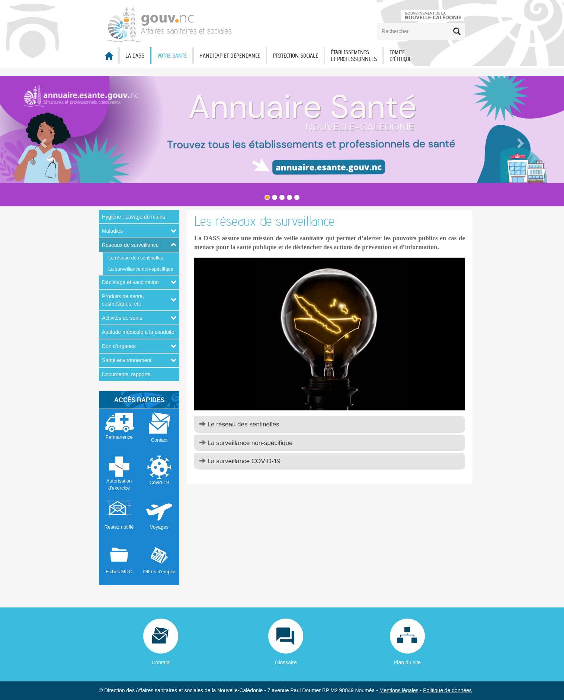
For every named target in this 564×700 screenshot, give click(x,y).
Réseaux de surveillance (130, 245)
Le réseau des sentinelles (135, 258)
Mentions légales (399, 690)
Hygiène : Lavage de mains (133, 217)
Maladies (112, 231)
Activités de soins (122, 318)
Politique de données (447, 690)
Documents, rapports (126, 374)
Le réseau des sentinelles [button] (239, 424)
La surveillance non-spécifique (140, 269)
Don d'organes (119, 346)
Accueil (108, 56)
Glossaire (286, 662)
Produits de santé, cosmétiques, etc (123, 300)
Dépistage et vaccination (130, 282)
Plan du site (407, 662)
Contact (160, 662)
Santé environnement (126, 360)
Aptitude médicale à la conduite (138, 332)
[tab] (329, 424)
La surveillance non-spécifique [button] (245, 442)
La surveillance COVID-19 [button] (240, 461)
